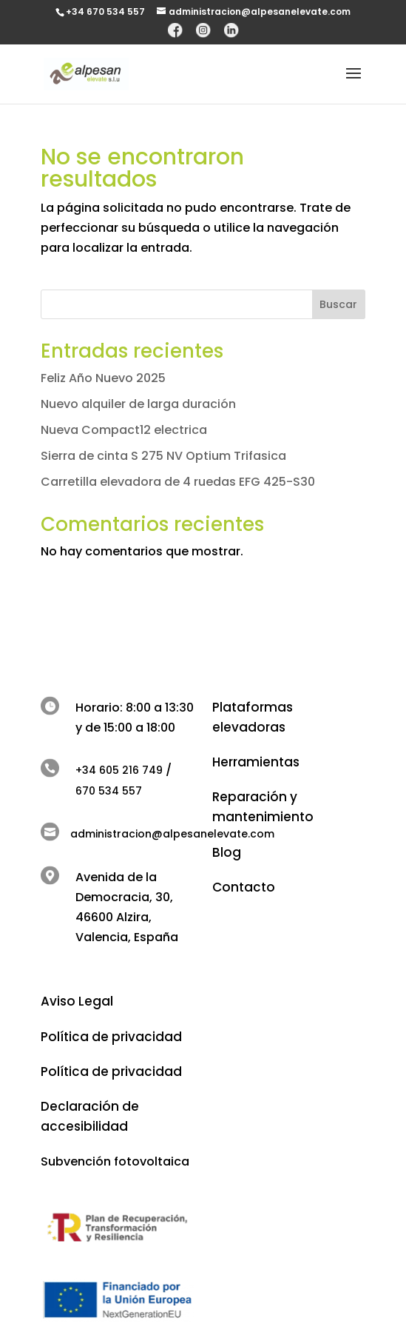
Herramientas (256, 762)
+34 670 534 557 (105, 11)
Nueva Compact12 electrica (124, 429)
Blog (226, 852)
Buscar (338, 304)
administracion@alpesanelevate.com (172, 833)
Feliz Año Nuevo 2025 (103, 378)
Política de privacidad (111, 1037)
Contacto (243, 887)
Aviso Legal (77, 1001)
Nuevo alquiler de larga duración (138, 403)
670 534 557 (108, 790)
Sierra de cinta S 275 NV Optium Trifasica (163, 455)
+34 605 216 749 (119, 770)
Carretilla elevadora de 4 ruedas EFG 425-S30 (178, 481)
